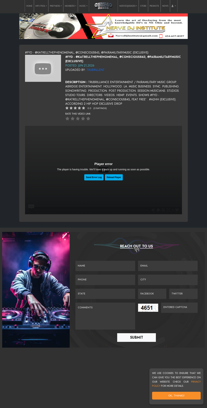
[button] (173, 6)
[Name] (105, 266)
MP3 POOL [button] (40, 6)
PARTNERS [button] (55, 6)
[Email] (168, 266)
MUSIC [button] (82, 6)
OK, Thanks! (176, 396)
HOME (29, 6)
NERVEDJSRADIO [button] (127, 6)
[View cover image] (43, 68)
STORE (143, 6)
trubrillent (95, 70)
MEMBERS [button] (70, 6)
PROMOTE (154, 6)
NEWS (165, 6)
